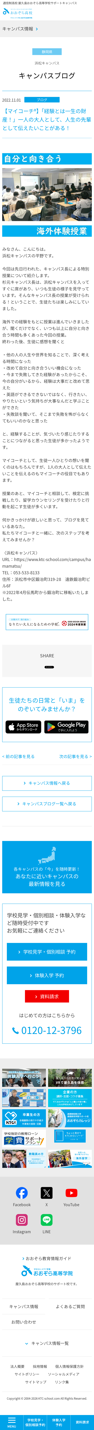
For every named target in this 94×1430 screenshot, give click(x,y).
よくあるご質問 (70, 1306)
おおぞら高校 (17, 17)
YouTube (71, 1204)
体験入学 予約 (58, 1422)
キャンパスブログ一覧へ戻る (49, 804)
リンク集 (62, 1381)
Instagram (22, 1231)
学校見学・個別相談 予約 (35, 1422)
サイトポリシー (27, 1374)
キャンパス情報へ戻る (49, 783)
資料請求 (82, 1422)
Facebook (22, 1204)
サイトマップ (35, 1381)
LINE (47, 1231)
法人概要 (17, 1366)
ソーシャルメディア (63, 1374)
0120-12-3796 (51, 1030)
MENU (23, 1416)
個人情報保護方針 (69, 1366)
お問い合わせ (23, 1322)
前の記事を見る (20, 756)
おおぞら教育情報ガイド (48, 1258)
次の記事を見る (73, 756)
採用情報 (40, 1366)
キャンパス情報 (17, 28)
